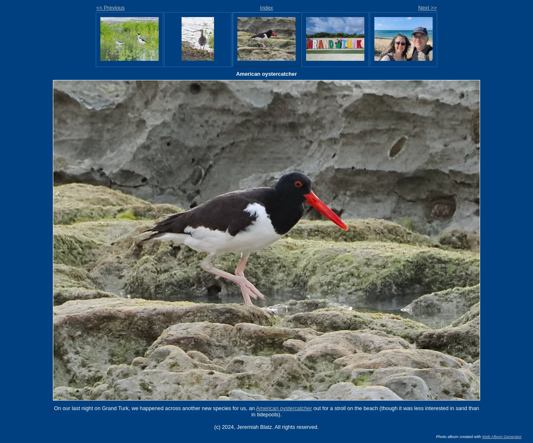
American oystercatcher (284, 408)
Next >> (427, 8)
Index (266, 8)
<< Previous (110, 8)
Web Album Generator (502, 436)
